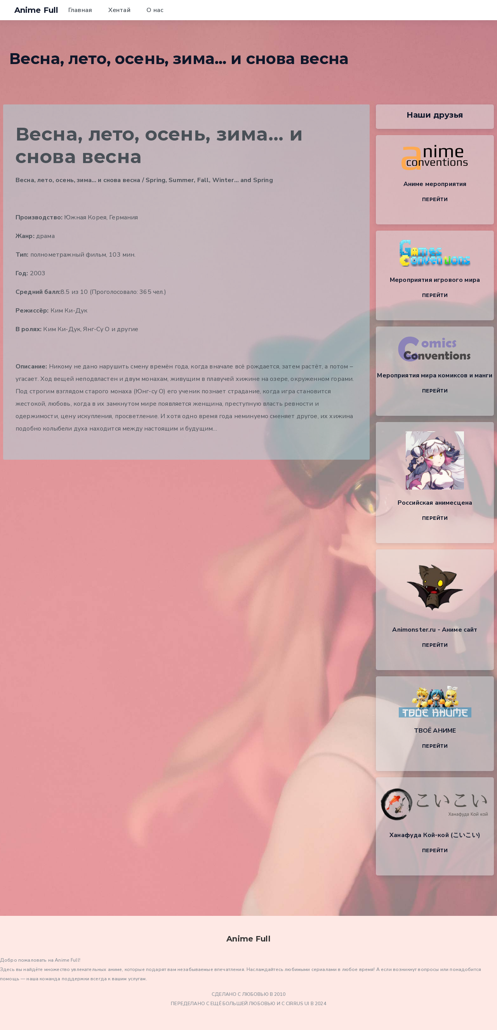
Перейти (435, 199)
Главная (80, 10)
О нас (154, 10)
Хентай (119, 10)
